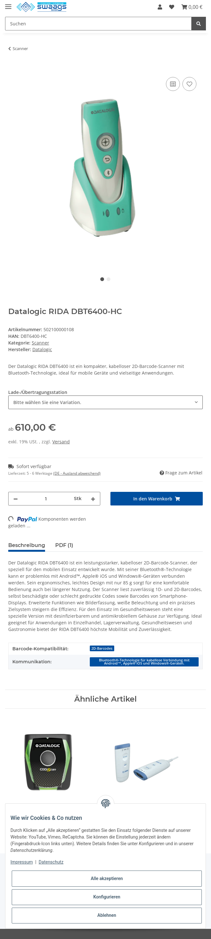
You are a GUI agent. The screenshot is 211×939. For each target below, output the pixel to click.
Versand (61, 442)
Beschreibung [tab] (26, 545)
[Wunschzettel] (172, 7)
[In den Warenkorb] (13, 68)
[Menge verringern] (16, 498)
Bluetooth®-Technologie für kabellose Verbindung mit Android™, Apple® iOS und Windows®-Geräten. (144, 662)
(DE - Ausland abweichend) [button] (77, 473)
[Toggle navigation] (8, 4)
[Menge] (46, 498)
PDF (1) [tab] (64, 545)
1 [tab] (102, 279)
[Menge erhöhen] (93, 498)
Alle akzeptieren (107, 878)
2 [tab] (108, 279)
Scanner (40, 343)
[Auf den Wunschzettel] (189, 84)
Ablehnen (106, 915)
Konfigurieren (106, 896)
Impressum (21, 862)
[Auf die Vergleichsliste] (173, 84)
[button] (160, 7)
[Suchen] (98, 23)
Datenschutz (51, 862)
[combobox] (105, 402)
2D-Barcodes (101, 648)
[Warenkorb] (192, 7)
